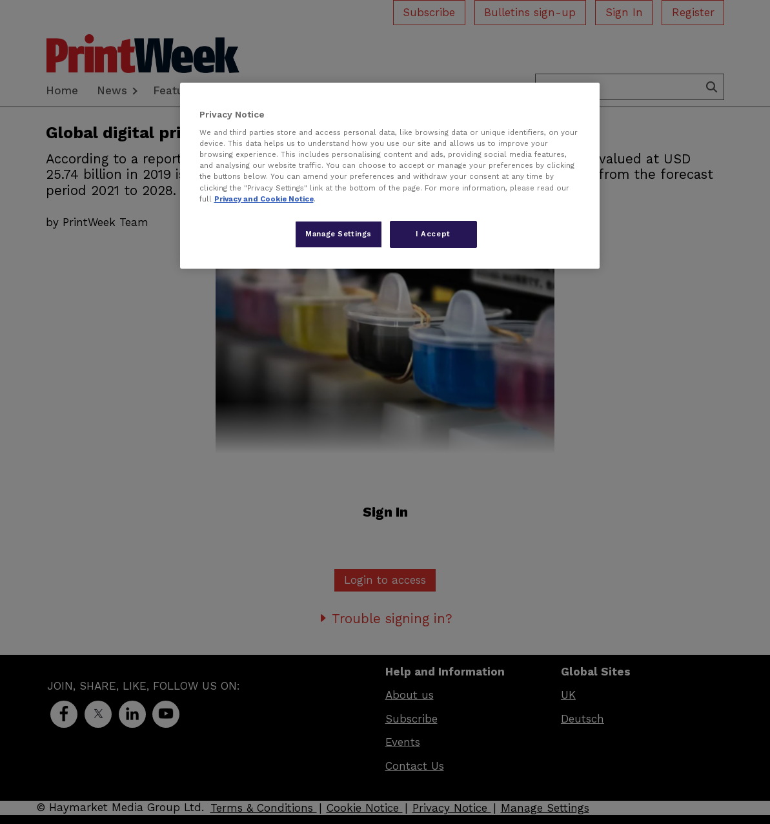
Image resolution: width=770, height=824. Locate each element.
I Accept (433, 233)
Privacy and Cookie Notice (264, 198)
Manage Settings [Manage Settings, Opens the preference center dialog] (338, 233)
